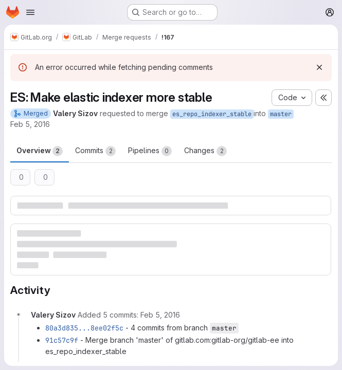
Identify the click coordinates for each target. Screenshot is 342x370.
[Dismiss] (319, 67)
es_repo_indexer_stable (211, 114)
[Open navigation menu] (30, 12)
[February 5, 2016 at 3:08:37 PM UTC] (160, 314)
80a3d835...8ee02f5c (84, 327)
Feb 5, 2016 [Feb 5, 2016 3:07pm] (30, 124)
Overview (39, 151)
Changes (205, 151)
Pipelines (150, 151)
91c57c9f (61, 340)
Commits (95, 151)
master (281, 114)
